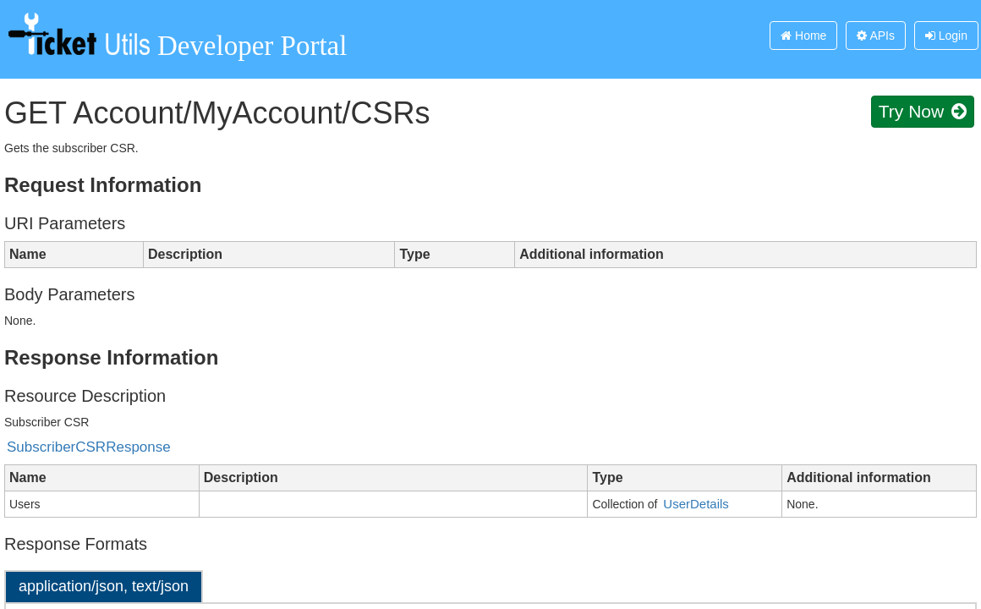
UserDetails (696, 504)
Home (803, 35)
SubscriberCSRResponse (89, 447)
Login (946, 35)
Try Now (923, 111)
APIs (876, 35)
